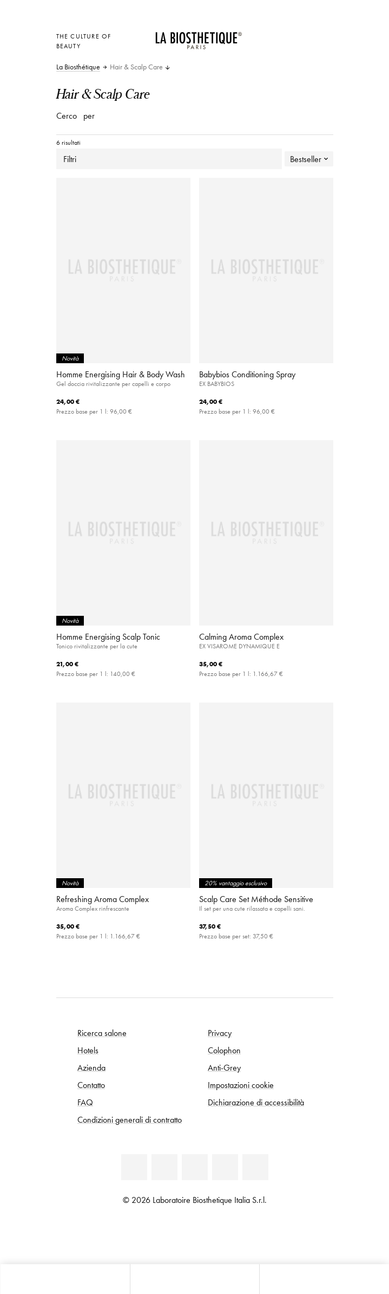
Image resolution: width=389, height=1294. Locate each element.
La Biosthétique (78, 67)
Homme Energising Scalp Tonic (108, 636)
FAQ (85, 1102)
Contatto (91, 1084)
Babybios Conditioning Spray (247, 374)
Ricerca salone (102, 1032)
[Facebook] (164, 1167)
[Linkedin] (134, 1167)
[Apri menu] (195, 1279)
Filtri (169, 158)
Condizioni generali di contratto (129, 1119)
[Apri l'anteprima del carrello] (272, 49)
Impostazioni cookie (241, 1084)
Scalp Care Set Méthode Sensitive (256, 898)
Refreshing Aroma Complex (102, 898)
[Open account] (299, 35)
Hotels (87, 1050)
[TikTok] (255, 1167)
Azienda (91, 1067)
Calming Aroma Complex (241, 636)
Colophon (224, 1050)
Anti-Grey (224, 1067)
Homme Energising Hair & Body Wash (120, 374)
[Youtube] (195, 1167)
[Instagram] (225, 1167)
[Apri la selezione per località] (272, 35)
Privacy (220, 1032)
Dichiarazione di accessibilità (256, 1102)
